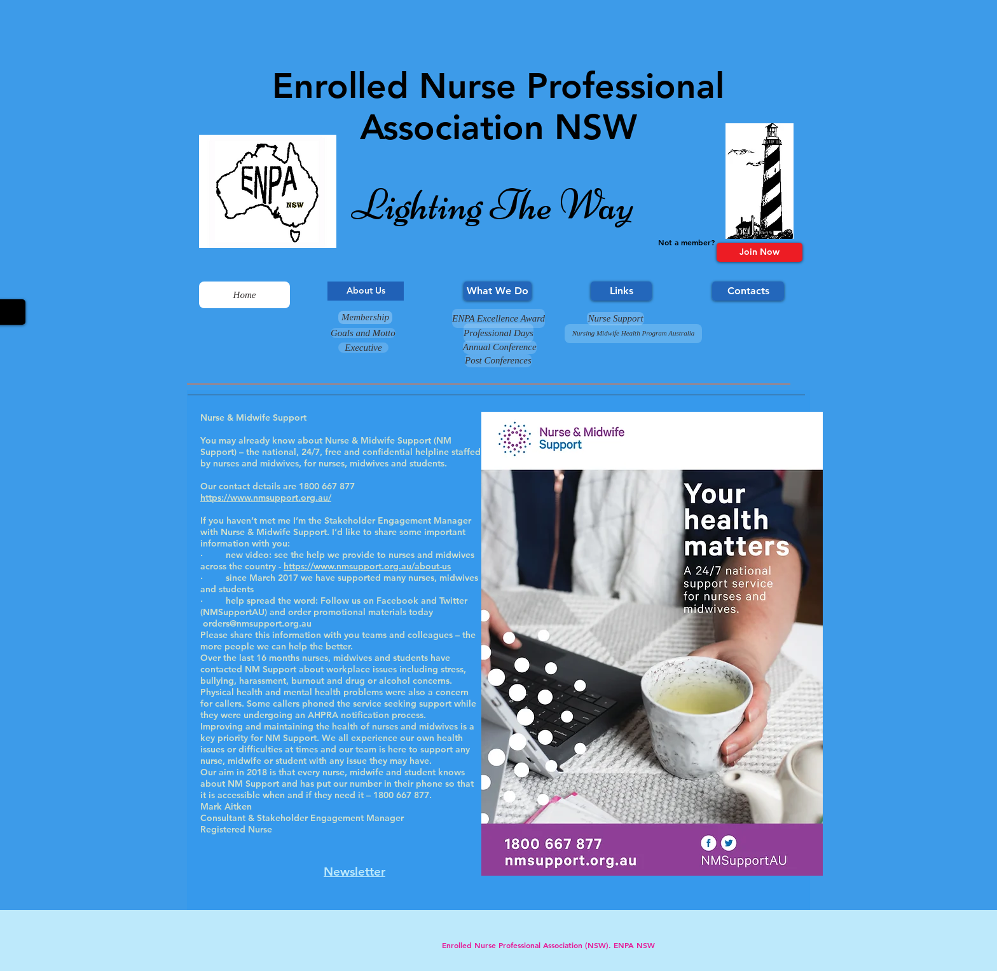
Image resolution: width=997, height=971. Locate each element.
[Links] (621, 291)
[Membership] (365, 317)
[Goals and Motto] (363, 333)
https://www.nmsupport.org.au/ (265, 497)
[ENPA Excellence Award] (498, 318)
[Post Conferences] (498, 360)
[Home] (244, 295)
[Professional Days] (498, 333)
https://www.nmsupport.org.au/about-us (367, 566)
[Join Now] (759, 252)
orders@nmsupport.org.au (257, 623)
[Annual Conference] (500, 347)
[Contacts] (748, 291)
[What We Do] (498, 291)
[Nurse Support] (615, 318)
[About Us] (365, 291)
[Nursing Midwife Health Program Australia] (633, 333)
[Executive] (363, 348)
